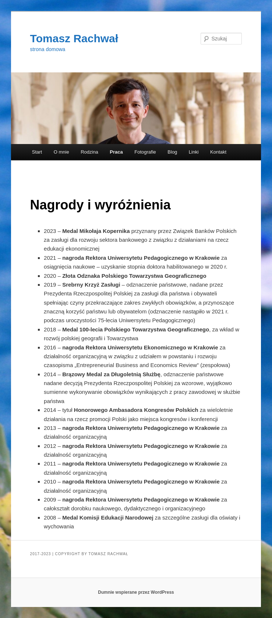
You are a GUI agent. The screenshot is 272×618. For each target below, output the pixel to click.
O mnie (61, 152)
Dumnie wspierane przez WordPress (136, 592)
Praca (116, 152)
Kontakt (218, 152)
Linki (194, 152)
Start (37, 152)
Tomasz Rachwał (74, 38)
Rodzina (89, 152)
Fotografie (145, 152)
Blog (172, 152)
